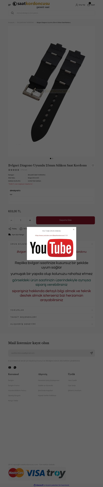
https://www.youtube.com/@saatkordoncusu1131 (51, 235)
